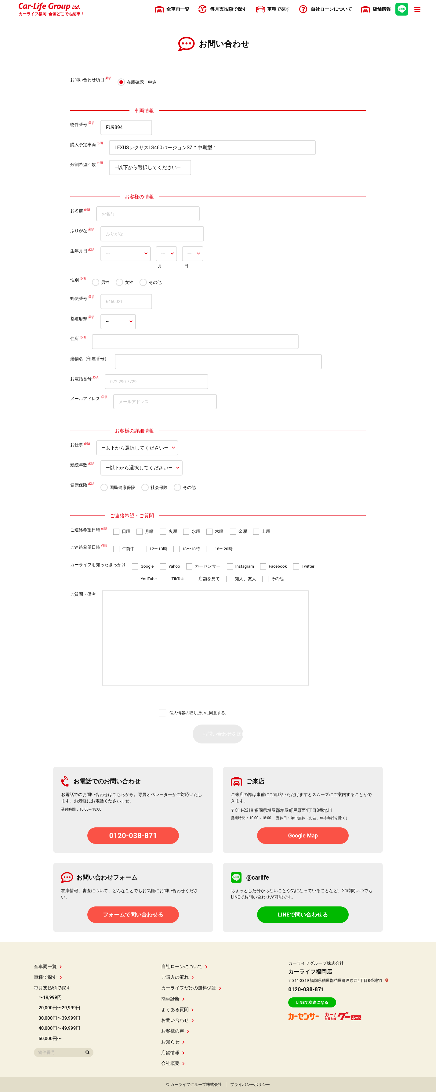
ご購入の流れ (177, 977)
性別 (74, 279)
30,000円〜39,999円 (59, 1018)
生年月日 (78, 250)
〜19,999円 (50, 997)
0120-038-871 (133, 835)
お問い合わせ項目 (87, 79)
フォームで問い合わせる (133, 914)
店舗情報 (173, 1052)
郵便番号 (78, 298)
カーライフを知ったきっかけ (98, 564)
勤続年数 (78, 464)
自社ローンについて (184, 966)
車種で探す (48, 977)
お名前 (76, 210)
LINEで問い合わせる (303, 914)
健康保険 (78, 485)
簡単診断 (173, 999)
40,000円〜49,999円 (59, 1028)
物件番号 (78, 124)
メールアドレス (85, 398)
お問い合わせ (177, 1020)
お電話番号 (81, 378)
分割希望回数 (83, 164)
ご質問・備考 (83, 594)
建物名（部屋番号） (89, 358)
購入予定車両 (83, 144)
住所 (74, 338)
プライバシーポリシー (250, 1084)
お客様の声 (175, 1031)
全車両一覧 (48, 966)
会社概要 (173, 1063)
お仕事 (76, 445)
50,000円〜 (50, 1038)
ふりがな (78, 230)
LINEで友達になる (312, 1002)
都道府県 (78, 318)
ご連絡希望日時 (85, 529)
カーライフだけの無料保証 (191, 988)
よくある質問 (177, 1009)
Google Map (303, 835)
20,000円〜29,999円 (59, 1008)
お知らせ (173, 1042)
